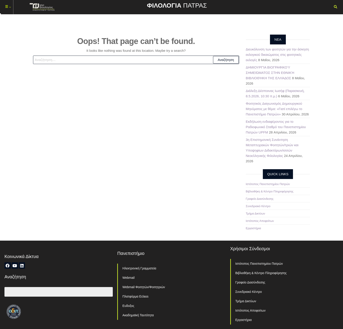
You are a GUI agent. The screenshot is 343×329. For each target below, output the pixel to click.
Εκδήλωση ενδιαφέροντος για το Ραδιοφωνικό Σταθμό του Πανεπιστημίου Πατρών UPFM (276, 127)
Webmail (128, 277)
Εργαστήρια (253, 228)
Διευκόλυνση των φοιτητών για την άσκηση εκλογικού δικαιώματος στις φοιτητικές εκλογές (277, 54)
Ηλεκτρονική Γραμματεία (139, 268)
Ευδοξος (128, 306)
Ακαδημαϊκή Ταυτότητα (138, 315)
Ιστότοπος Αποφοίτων (260, 221)
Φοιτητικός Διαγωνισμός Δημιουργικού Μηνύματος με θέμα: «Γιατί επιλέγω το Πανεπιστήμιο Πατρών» (274, 109)
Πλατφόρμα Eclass (135, 296)
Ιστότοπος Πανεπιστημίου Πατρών (268, 184)
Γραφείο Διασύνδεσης (260, 198)
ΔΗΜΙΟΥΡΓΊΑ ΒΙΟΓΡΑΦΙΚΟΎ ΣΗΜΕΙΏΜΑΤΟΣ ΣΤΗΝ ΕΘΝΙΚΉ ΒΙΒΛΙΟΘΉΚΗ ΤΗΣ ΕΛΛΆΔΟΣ (270, 72)
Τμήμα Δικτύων (255, 213)
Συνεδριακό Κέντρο (258, 206)
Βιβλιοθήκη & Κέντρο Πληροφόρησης (270, 191)
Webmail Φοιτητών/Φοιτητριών (143, 287)
